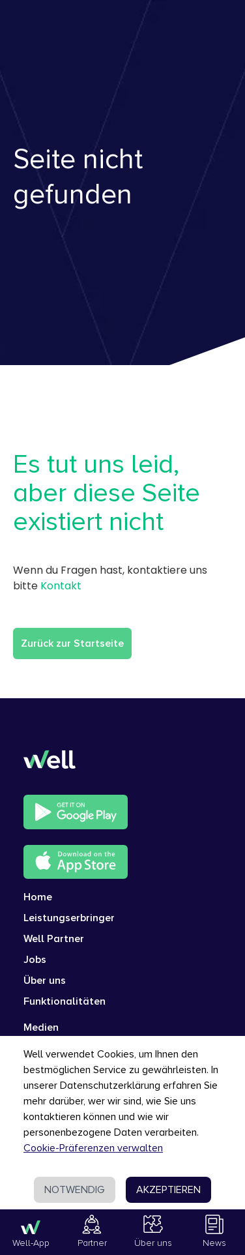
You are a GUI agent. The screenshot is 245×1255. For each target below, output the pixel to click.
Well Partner (53, 938)
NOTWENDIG (74, 1189)
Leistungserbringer (69, 917)
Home (37, 897)
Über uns (44, 980)
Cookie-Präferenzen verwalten (93, 1148)
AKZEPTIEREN (168, 1189)
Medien (41, 1027)
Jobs (34, 959)
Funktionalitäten (64, 1001)
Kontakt (60, 585)
